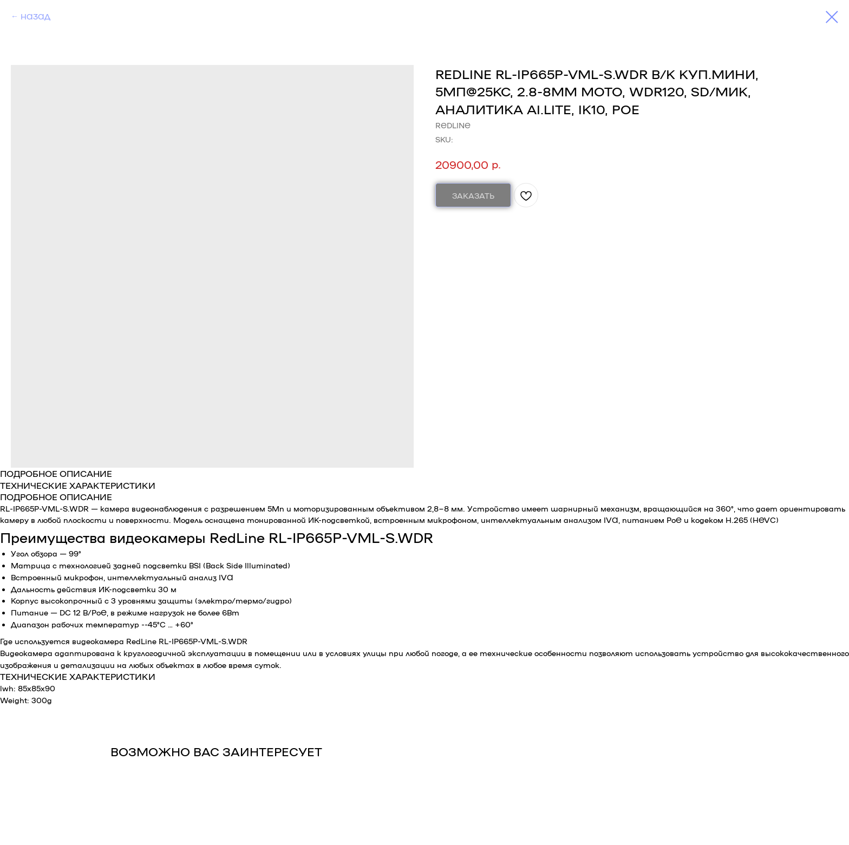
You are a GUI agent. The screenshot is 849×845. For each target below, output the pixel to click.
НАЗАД (35, 16)
